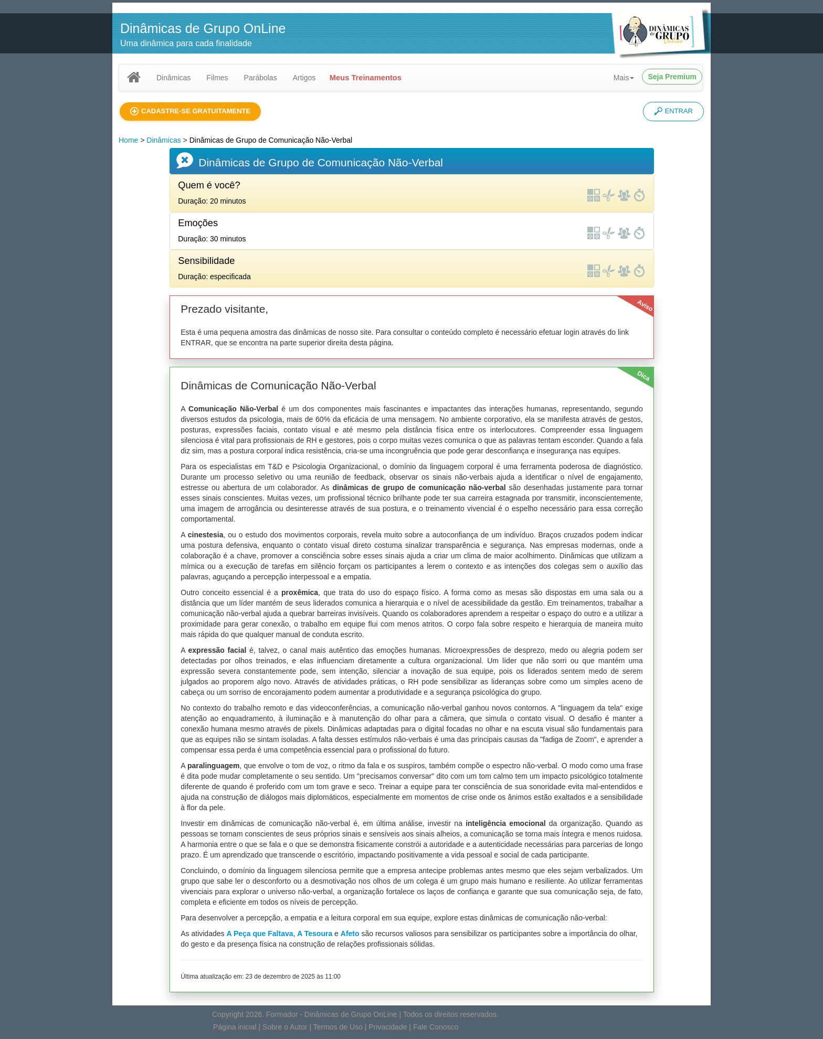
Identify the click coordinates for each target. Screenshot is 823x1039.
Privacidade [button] (387, 1027)
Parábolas (260, 77)
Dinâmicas (173, 77)
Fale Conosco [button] (435, 1027)
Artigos (304, 77)
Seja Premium (672, 76)
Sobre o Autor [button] (285, 1027)
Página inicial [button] (235, 1027)
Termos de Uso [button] (338, 1027)
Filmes (217, 77)
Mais (624, 77)
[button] (190, 111)
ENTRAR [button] (673, 111)
